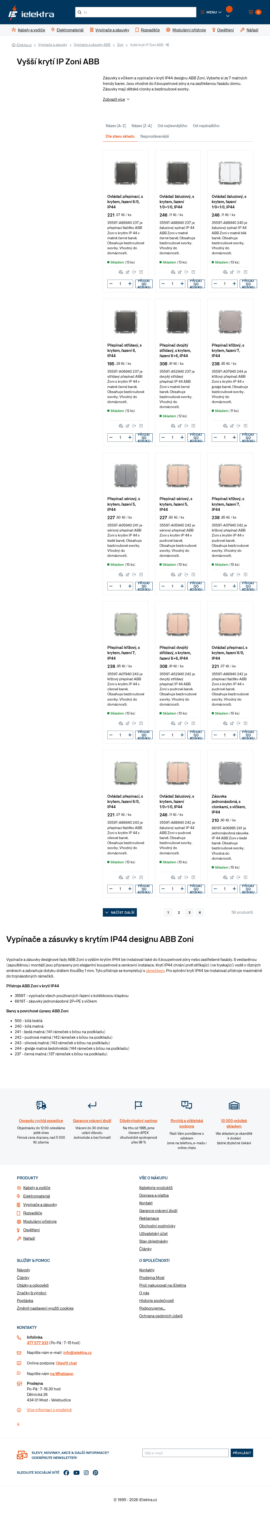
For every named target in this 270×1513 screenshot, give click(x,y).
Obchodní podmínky (157, 1226)
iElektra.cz (24, 45)
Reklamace (149, 1218)
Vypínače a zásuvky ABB (92, 44)
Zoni (120, 44)
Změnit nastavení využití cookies (45, 1308)
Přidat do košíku (144, 284)
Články (145, 1249)
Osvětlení (31, 1230)
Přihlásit (242, 1453)
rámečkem (155, 970)
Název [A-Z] (116, 125)
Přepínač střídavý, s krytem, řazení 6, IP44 (124, 350)
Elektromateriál (36, 1196)
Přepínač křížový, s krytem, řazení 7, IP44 (228, 350)
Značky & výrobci (31, 1293)
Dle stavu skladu (120, 136)
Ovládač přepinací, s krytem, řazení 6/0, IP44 (125, 201)
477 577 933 (37, 1342)
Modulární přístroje (40, 1221)
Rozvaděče (32, 1213)
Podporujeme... (152, 1308)
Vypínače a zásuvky (52, 44)
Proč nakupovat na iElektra (162, 1285)
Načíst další (120, 912)
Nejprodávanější (154, 136)
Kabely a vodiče (36, 1187)
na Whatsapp (61, 1373)
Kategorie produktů (156, 1187)
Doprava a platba (154, 1195)
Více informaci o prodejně (49, 1409)
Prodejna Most (152, 1277)
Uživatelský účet (153, 1233)
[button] (211, 12)
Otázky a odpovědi (33, 1285)
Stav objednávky (153, 1241)
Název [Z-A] (142, 125)
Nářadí (29, 1238)
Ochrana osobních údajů (161, 1316)
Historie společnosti (156, 1300)
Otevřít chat (66, 1363)
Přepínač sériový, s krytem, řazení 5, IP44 (123, 503)
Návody (23, 1270)
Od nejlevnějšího (172, 125)
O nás (144, 1293)
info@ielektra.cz (77, 1352)
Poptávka (25, 1300)
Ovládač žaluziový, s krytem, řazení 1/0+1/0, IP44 (177, 201)
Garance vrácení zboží (158, 1210)
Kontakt (146, 1203)
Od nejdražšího (206, 125)
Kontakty (147, 1270)
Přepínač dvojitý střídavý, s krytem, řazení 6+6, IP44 (175, 350)
